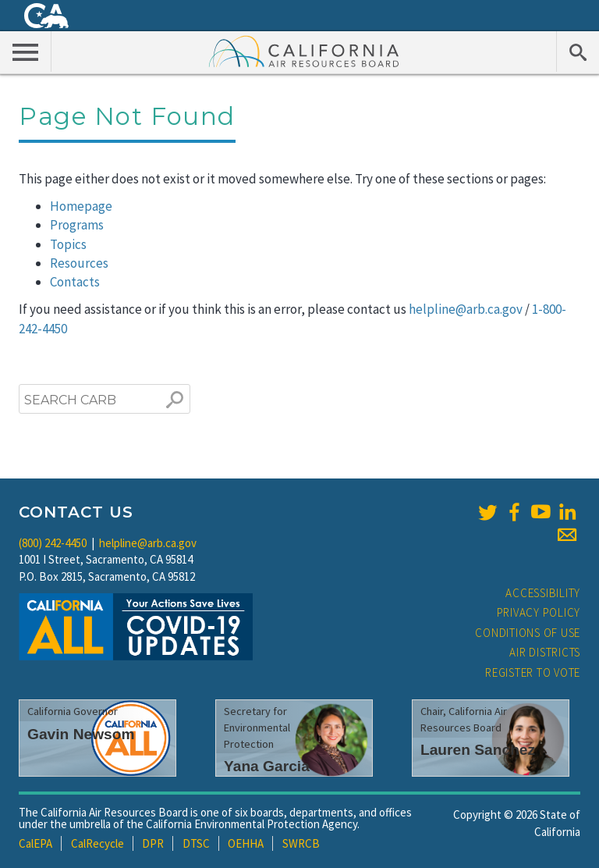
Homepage (81, 206)
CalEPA (35, 843)
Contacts (75, 281)
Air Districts (544, 652)
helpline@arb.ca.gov (466, 309)
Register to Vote (532, 672)
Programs (77, 224)
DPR (153, 843)
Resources (79, 263)
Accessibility (542, 592)
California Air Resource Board (304, 50)
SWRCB (301, 843)
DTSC (196, 843)
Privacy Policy (539, 612)
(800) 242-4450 (53, 542)
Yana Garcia (267, 766)
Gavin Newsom (81, 734)
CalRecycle (97, 843)
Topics (68, 244)
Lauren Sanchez (477, 750)
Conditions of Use (527, 632)
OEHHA (246, 843)
